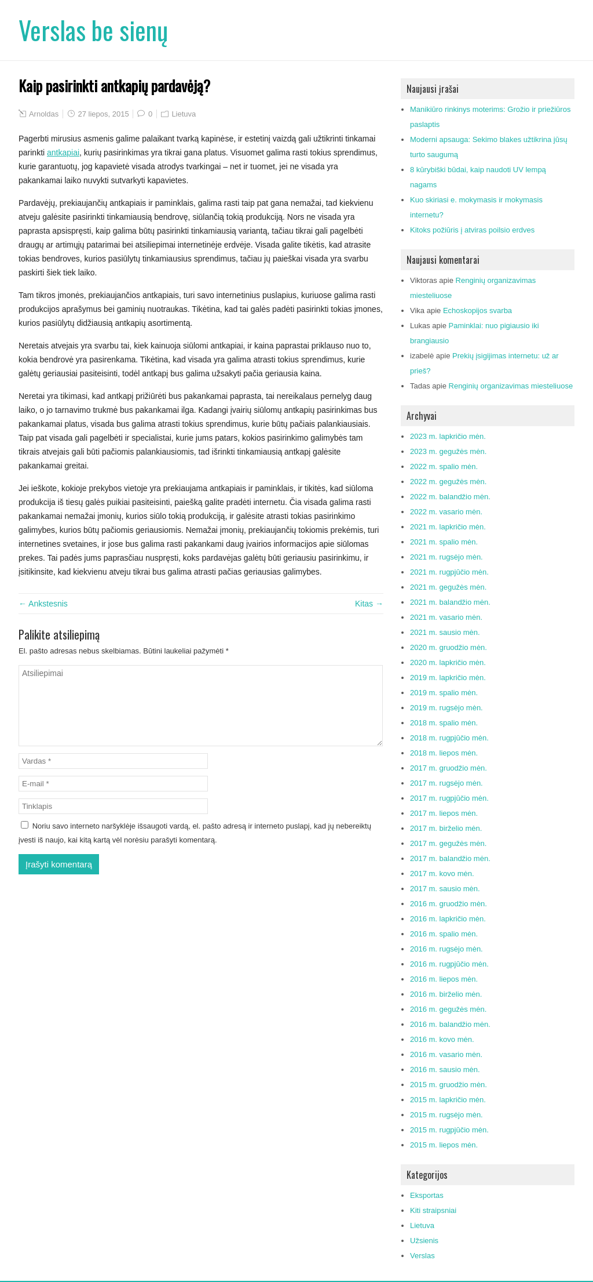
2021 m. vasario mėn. (446, 617)
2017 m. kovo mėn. (442, 873)
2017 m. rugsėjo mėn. (446, 783)
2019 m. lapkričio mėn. (448, 677)
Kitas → (369, 603)
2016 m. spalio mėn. (444, 933)
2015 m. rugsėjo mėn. (446, 1114)
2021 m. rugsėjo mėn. (446, 557)
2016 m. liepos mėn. (444, 979)
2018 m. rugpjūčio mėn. (449, 737)
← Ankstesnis (43, 603)
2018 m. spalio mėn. (444, 722)
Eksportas (427, 1195)
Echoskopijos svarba (477, 310)
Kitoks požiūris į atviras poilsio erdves (472, 230)
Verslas (422, 1255)
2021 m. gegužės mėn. (448, 587)
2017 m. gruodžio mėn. (448, 768)
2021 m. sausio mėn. (445, 632)
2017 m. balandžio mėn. (450, 858)
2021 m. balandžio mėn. (450, 602)
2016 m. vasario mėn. (446, 1054)
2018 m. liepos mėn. (444, 753)
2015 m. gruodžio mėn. (448, 1084)
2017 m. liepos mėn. (444, 813)
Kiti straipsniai (433, 1210)
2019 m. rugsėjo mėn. (446, 707)
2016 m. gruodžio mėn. (448, 903)
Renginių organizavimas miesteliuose (511, 386)
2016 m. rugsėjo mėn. (446, 949)
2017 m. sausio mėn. (445, 888)
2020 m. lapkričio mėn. (448, 662)
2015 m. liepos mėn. (444, 1145)
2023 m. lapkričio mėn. (448, 436)
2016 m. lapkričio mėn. (448, 918)
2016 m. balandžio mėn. (450, 1024)
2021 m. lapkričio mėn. (448, 526)
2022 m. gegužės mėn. (448, 481)
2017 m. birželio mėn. (446, 828)
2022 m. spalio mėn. (444, 466)
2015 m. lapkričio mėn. (448, 1099)
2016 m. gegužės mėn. (448, 1009)
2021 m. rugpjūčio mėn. (449, 572)
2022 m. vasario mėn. (446, 511)
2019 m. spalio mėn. (444, 692)
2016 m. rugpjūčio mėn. (449, 964)
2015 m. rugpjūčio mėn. (449, 1129)
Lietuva (183, 114)
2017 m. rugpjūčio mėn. (449, 798)
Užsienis (424, 1240)
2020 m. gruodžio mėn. (448, 647)
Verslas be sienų (93, 30)
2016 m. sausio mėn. (445, 1069)
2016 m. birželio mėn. (446, 994)
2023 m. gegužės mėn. (448, 451)
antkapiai (63, 152)
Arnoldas (43, 114)
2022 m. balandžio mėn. (450, 496)
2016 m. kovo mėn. (442, 1039)
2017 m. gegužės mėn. (448, 843)
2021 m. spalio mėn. (444, 542)
